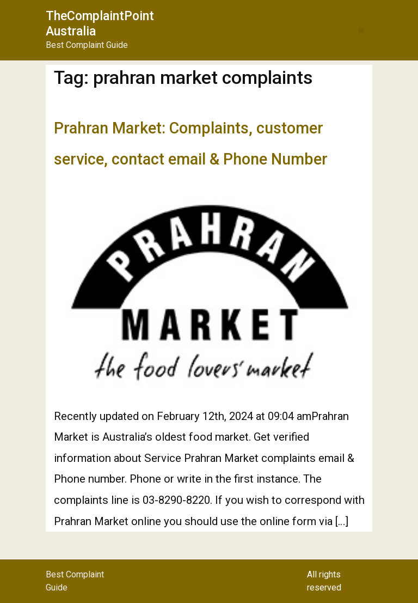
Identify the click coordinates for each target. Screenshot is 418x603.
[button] (361, 30)
